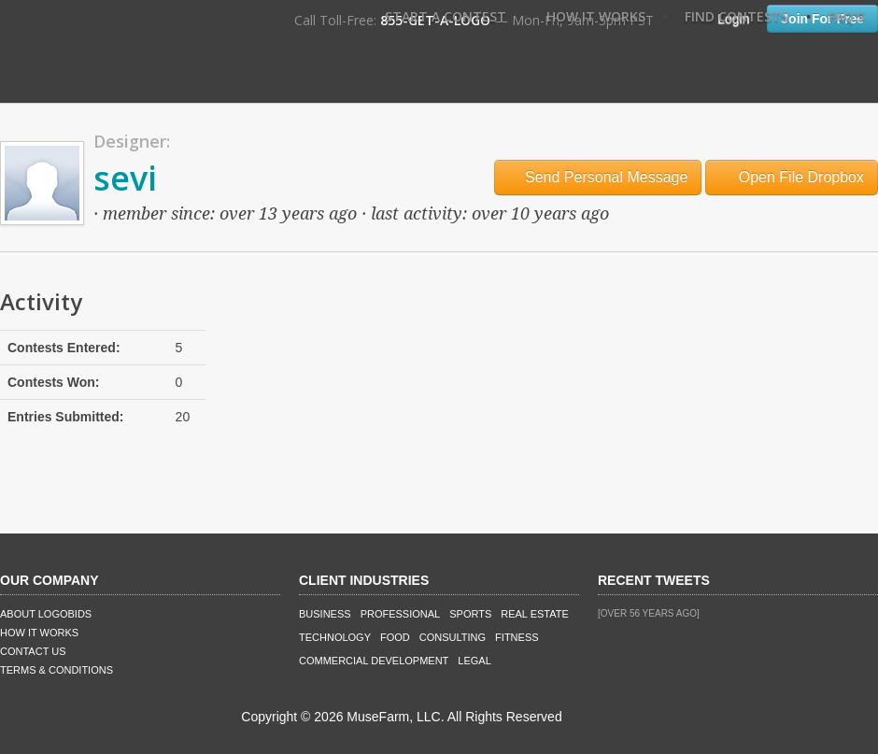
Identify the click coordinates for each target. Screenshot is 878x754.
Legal (474, 660)
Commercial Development (373, 660)
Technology (335, 637)
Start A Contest (445, 16)
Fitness (516, 637)
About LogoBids (46, 613)
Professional (401, 613)
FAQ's (846, 16)
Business (325, 613)
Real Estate (535, 613)
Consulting (452, 637)
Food (395, 637)
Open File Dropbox (791, 177)
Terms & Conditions (56, 670)
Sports (470, 613)
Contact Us (33, 651)
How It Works (595, 16)
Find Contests (736, 16)
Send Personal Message (598, 177)
